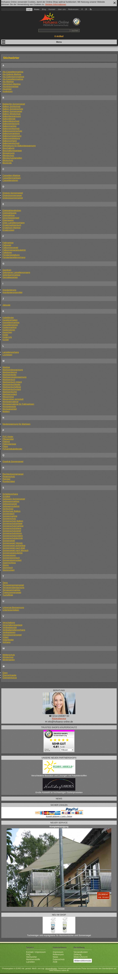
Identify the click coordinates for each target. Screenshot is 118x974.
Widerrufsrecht (80, 957)
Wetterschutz (9, 654)
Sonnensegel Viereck (13, 543)
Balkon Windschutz (12, 114)
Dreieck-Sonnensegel (13, 193)
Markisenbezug (10, 372)
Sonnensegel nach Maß (14, 548)
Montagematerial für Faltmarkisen (18, 404)
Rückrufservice (59, 718)
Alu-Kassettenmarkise (13, 79)
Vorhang (6, 642)
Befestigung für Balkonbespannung (19, 145)
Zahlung (77, 954)
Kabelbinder (8, 317)
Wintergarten (9, 659)
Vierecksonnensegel (12, 635)
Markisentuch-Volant (12, 382)
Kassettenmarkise (11, 322)
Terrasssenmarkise (11, 590)
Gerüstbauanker (10, 277)
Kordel (6, 339)
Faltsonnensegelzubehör (14, 250)
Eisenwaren (8, 220)
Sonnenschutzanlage (12, 523)
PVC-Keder (8, 436)
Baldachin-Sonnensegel (14, 104)
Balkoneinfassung (11, 123)
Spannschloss (9, 562)
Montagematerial (10, 401)
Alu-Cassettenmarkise (13, 71)
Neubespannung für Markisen (17, 424)
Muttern (6, 411)
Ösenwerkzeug (10, 677)
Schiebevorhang (10, 494)
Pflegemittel (8, 439)
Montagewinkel (10, 409)
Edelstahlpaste (10, 213)
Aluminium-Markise (12, 84)
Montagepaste (9, 406)
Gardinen (7, 270)
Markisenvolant (10, 394)
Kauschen (7, 332)
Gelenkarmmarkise (11, 275)
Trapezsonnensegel (12, 592)
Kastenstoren (9, 330)
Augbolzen (8, 91)
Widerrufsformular (82, 960)
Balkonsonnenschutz (12, 131)
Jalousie (6, 305)
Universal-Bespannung (13, 607)
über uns (62, 9)
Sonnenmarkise (10, 516)
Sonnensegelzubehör (13, 553)
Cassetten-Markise (11, 175)
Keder (5, 334)
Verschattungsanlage (12, 625)
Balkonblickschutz (11, 121)
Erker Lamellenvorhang (14, 222)
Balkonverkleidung (11, 138)
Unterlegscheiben (11, 610)
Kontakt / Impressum (36, 952)
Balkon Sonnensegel (12, 111)
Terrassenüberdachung (13, 587)
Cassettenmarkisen (12, 178)
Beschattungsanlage (12, 150)
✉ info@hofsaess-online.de (59, 721)
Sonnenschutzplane (12, 528)
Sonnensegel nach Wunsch (15, 550)
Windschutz (8, 657)
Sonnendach (9, 513)
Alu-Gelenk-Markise (12, 74)
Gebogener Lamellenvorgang (16, 272)
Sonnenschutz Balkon (13, 521)
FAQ (28, 954)
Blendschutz (8, 155)
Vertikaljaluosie (10, 627)
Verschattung (9, 622)
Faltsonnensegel (10, 247)
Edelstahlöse (9, 215)
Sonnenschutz (9, 518)
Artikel (59, 36)
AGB (55, 962)
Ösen (5, 672)
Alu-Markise (8, 81)
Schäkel (6, 496)
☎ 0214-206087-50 (59, 716)
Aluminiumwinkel (10, 86)
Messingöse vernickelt (13, 399)
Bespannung (9, 153)
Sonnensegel (9, 540)
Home (36, 9)
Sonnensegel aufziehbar (14, 545)
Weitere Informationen (55, 4)
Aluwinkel (7, 89)
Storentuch (8, 567)
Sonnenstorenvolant (12, 560)
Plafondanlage (9, 444)
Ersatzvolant (8, 230)
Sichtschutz (8, 508)
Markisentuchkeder (12, 384)
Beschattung (8, 148)
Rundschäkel (9, 481)
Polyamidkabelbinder (12, 449)
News (55, 957)
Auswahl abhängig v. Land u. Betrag (59, 816)
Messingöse (8, 396)
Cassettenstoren (10, 180)
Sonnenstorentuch (11, 558)
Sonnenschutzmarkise (13, 526)
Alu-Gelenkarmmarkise (13, 76)
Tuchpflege (8, 595)
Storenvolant (9, 570)
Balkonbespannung (12, 116)
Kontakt (52, 9)
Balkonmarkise (10, 126)
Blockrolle (7, 163)
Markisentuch (9, 379)
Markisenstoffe (33, 959)
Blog (44, 9)
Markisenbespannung (13, 369)
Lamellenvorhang (11, 352)
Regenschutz (9, 476)
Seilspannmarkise (11, 501)
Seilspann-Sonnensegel (14, 499)
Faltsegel (7, 245)
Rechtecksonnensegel (13, 474)
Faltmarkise (8, 242)
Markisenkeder (10, 374)
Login (29, 9)
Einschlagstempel (11, 218)
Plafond (6, 441)
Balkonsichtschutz (11, 128)
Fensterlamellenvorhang (14, 257)
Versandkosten (81, 952)
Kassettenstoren (10, 325)
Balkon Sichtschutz (12, 106)
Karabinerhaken (10, 320)
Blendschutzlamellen (12, 158)
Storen (6, 565)
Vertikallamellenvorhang (14, 630)
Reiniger (6, 479)
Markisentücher (10, 392)
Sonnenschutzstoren (12, 533)
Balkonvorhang (10, 140)
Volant (5, 637)
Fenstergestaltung (11, 255)
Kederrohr (7, 337)
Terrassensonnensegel (13, 585)
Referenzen (73, 9)
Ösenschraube (10, 675)
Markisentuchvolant (12, 389)
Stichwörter (31, 957)
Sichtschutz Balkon (12, 511)
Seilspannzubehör (11, 506)
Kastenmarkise (10, 327)
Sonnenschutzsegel (12, 531)
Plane (5, 446)
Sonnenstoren (9, 555)
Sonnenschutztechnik (13, 538)
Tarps (5, 582)
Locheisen (7, 354)
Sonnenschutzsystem (13, 535)
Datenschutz (59, 959)
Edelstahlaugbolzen (12, 210)
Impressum (58, 952)
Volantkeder (8, 639)
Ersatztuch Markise (12, 227)
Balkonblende (9, 118)
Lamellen (30, 962)
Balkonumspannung (12, 136)
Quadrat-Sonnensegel (13, 461)
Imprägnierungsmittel (12, 292)
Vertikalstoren (9, 632)
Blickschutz (8, 160)
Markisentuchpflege (12, 387)
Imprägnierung (9, 290)
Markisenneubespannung (14, 377)
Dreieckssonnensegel (13, 198)
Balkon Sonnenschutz (13, 109)
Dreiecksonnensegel (12, 195)
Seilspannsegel (10, 504)
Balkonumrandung (11, 133)
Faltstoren (7, 252)
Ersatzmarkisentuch (12, 225)
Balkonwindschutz (11, 143)
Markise (6, 367)
